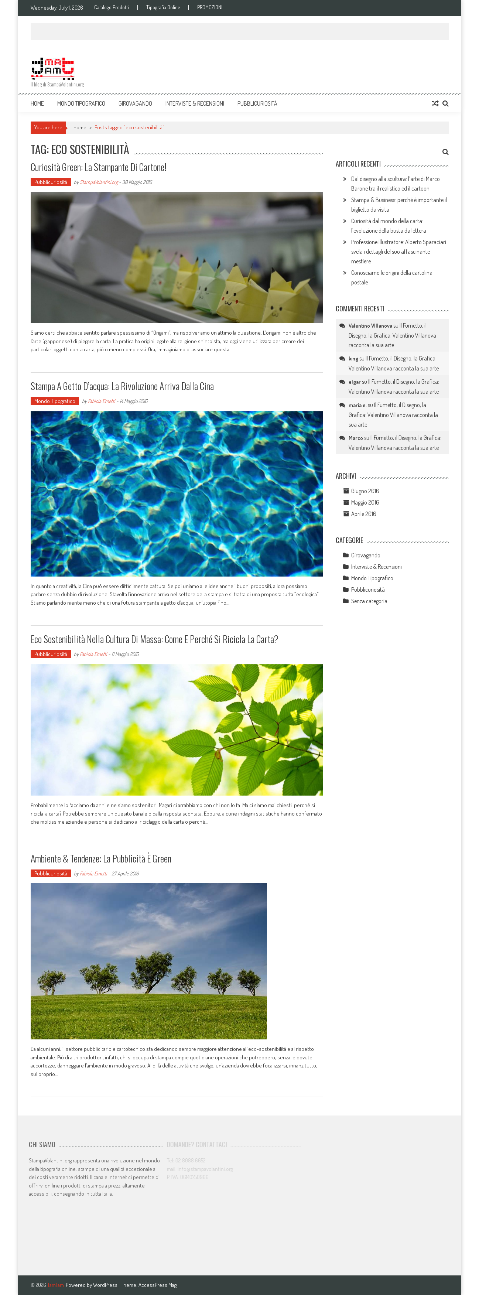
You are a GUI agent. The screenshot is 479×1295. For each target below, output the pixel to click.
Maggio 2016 (365, 502)
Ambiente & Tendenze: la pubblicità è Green (101, 858)
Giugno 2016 (365, 491)
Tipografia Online (163, 7)
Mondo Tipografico (81, 103)
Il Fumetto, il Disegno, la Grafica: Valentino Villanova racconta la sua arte (392, 335)
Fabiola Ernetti (101, 401)
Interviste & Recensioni (194, 103)
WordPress (106, 1284)
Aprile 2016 (363, 513)
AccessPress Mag (157, 1284)
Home (37, 103)
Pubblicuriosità (257, 103)
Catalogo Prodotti (111, 7)
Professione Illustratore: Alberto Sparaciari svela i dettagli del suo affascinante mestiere (398, 251)
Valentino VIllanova (370, 325)
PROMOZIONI (209, 7)
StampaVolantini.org (99, 182)
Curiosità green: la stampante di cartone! (99, 167)
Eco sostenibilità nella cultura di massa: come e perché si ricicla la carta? (154, 639)
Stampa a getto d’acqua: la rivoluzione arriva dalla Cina (122, 386)
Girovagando (135, 103)
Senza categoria (369, 601)
